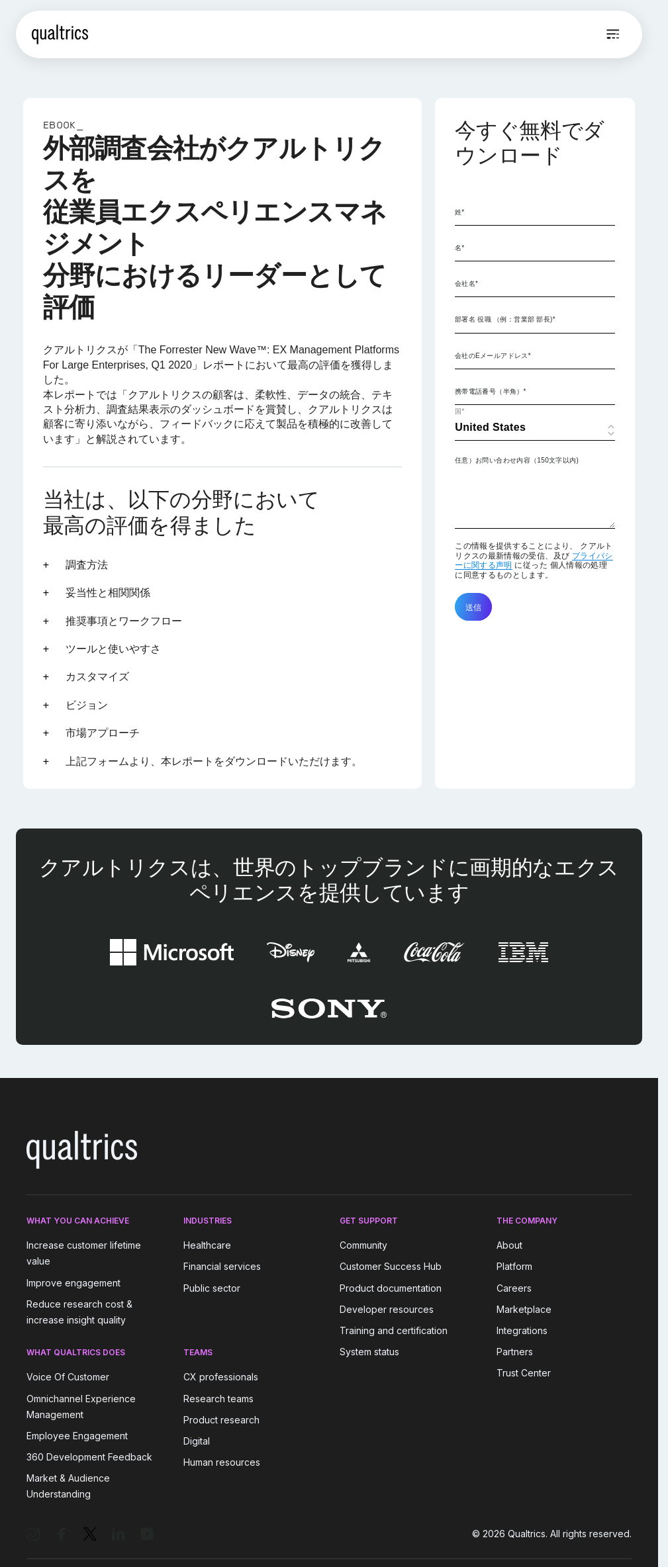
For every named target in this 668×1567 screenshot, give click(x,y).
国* (460, 411)
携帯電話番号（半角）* (490, 391)
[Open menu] (613, 34)
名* (460, 247)
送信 (473, 606)
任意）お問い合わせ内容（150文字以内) (517, 460)
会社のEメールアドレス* (493, 355)
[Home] (60, 34)
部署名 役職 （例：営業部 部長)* (505, 319)
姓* (460, 212)
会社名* (466, 283)
